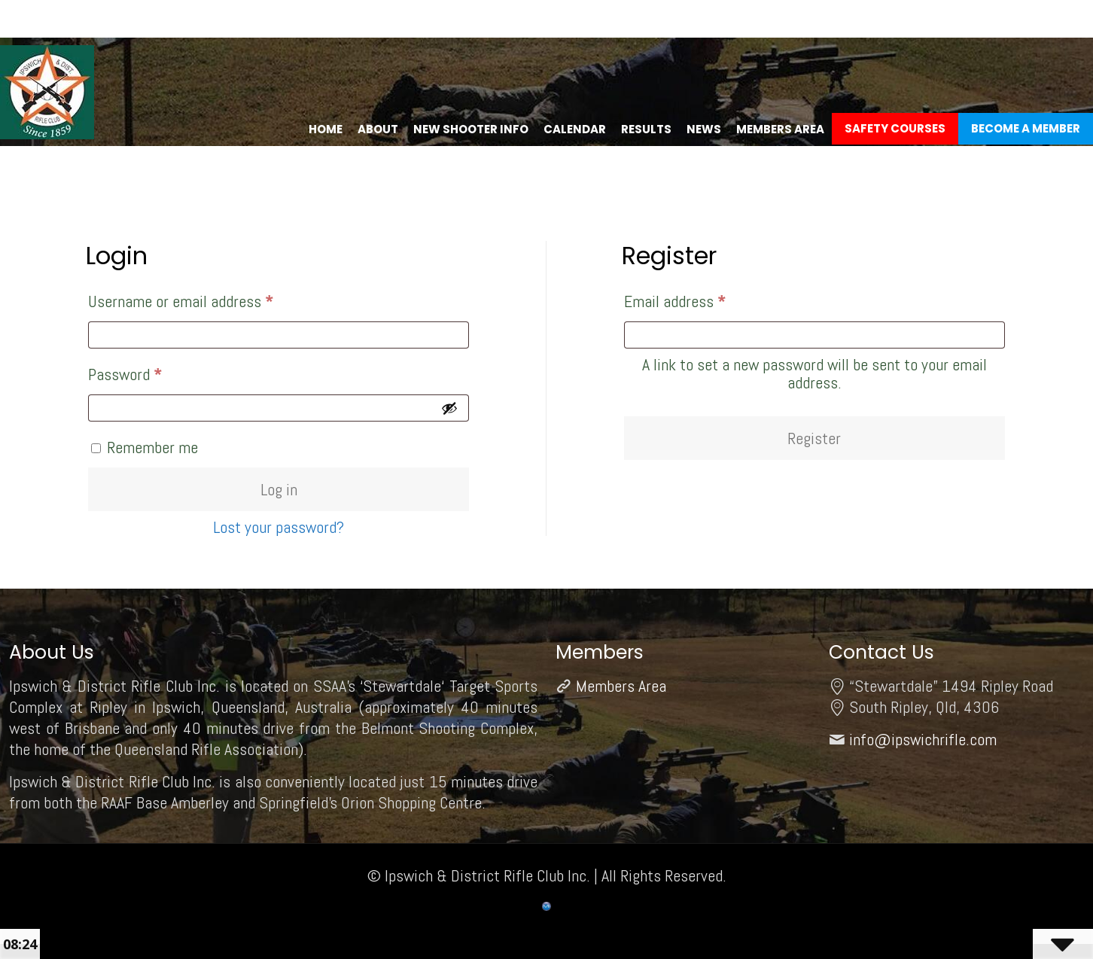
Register (814, 438)
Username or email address (207, 298)
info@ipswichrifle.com (923, 739)
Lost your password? (278, 526)
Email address (702, 298)
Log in (278, 489)
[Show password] (449, 408)
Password (152, 371)
